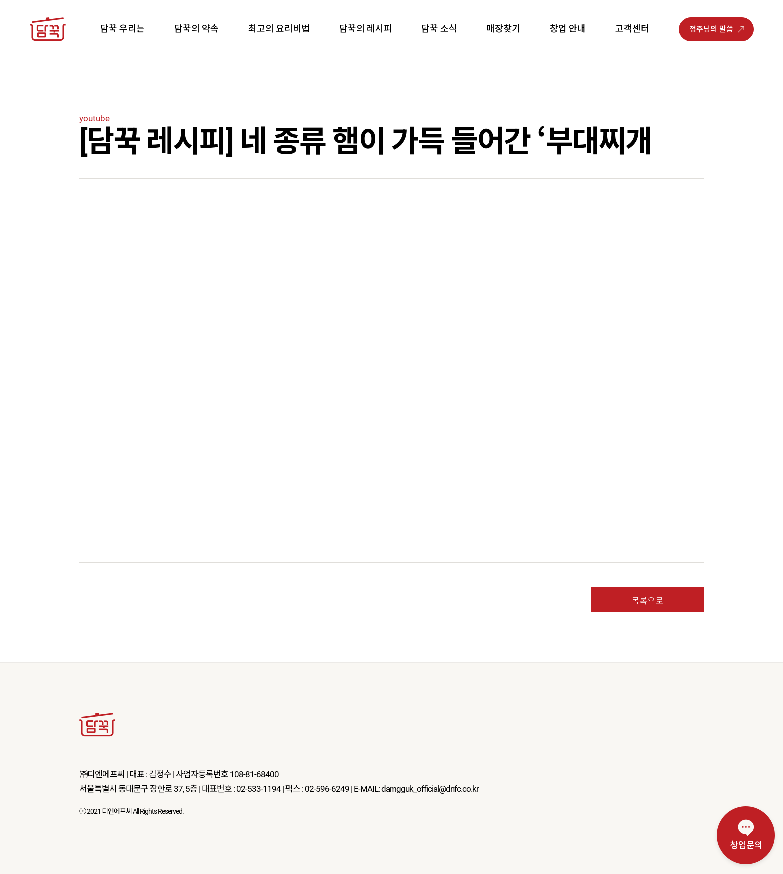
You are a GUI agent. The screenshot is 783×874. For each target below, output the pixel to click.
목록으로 (647, 600)
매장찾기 (503, 28)
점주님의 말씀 (711, 29)
